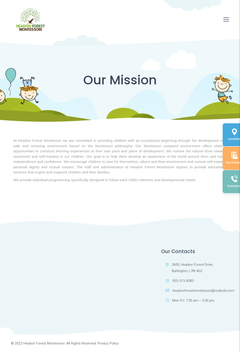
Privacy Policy (108, 343)
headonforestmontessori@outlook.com (197, 290)
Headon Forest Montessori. (44, 343)
